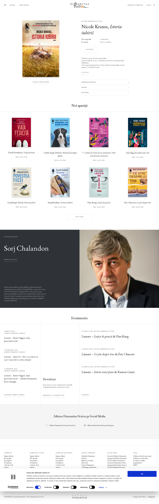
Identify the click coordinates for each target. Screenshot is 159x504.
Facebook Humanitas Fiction (116, 463)
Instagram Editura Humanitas (117, 458)
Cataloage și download (89, 467)
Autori (6, 467)
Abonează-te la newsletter (53, 395)
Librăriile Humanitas (135, 5)
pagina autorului (10, 259)
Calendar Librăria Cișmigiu (14, 394)
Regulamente (137, 463)
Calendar (85, 394)
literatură (104, 39)
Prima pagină (24, 5)
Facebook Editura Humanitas (116, 456)
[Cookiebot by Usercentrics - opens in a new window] (13, 500)
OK (142, 486)
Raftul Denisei (105, 42)
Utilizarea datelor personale (142, 456)
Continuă (85, 72)
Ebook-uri (85, 463)
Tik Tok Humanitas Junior (115, 476)
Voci (57, 469)
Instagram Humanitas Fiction (116, 465)
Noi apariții (7, 458)
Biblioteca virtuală (87, 460)
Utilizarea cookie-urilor (140, 458)
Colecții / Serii (8, 465)
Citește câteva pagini (41, 82)
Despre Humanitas (88, 465)
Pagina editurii (8, 456)
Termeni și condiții (139, 460)
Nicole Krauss (95, 26)
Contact (84, 469)
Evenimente (8, 463)
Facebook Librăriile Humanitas (117, 469)
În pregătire (8, 460)
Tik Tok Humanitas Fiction (116, 467)
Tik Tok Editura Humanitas (116, 460)
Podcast (84, 458)
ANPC (135, 465)
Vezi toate (80, 217)
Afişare (101, 500)
